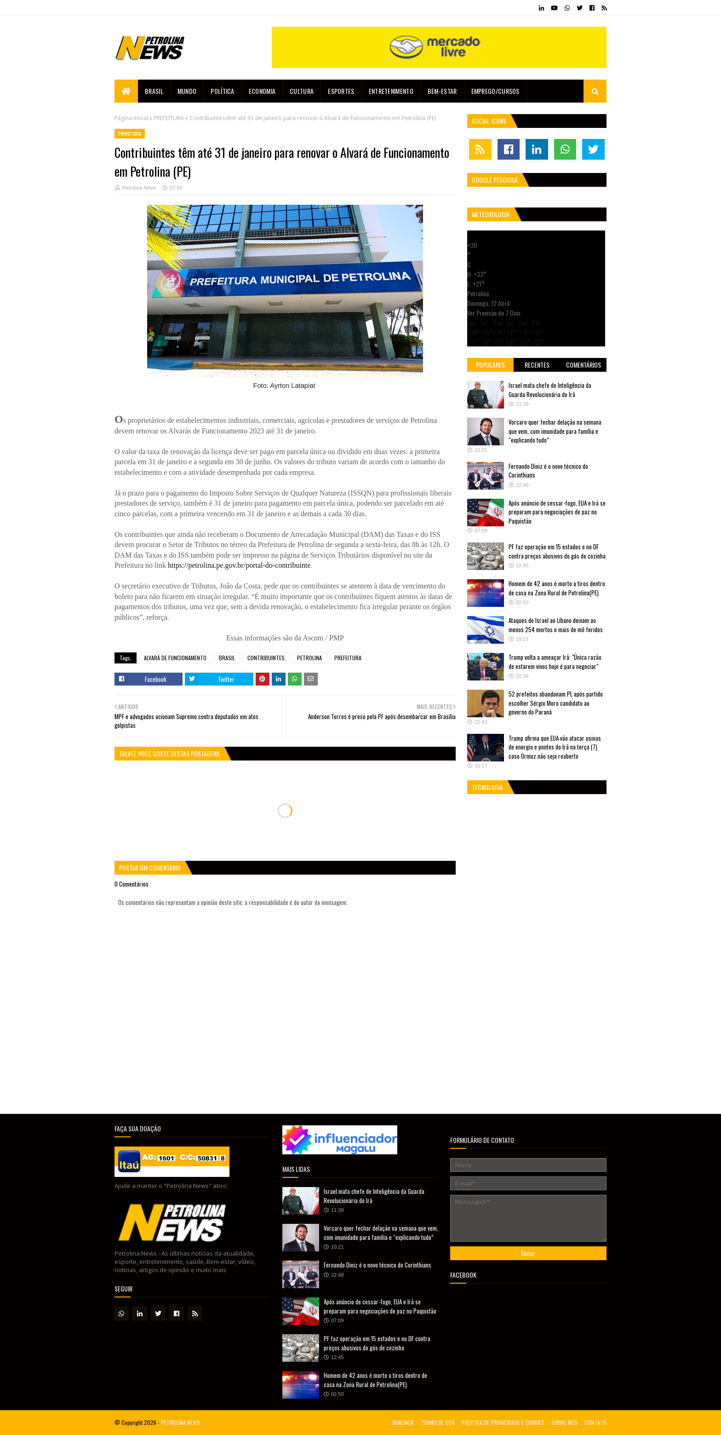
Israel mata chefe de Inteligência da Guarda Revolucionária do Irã (550, 389)
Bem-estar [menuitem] (442, 91)
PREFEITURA (169, 118)
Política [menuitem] (222, 91)
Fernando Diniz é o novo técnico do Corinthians (548, 470)
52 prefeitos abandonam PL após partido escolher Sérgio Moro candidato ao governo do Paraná (556, 702)
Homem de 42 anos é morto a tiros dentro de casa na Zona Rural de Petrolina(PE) (557, 588)
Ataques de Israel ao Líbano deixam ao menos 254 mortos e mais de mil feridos (556, 625)
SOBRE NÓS (564, 1422)
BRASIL (227, 658)
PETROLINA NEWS (180, 1422)
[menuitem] (126, 91)
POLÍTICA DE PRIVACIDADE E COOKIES (503, 1422)
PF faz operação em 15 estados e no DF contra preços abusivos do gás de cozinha (557, 551)
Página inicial (131, 118)
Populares (490, 364)
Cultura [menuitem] (302, 91)
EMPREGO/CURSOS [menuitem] (495, 91)
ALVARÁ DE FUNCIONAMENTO (175, 658)
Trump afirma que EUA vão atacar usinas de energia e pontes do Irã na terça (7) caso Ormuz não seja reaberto (555, 747)
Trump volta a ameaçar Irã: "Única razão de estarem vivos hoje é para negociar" (555, 661)
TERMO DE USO (438, 1422)
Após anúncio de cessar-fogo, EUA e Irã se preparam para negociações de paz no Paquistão (557, 511)
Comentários (583, 364)
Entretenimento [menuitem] (391, 91)
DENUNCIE (403, 1422)
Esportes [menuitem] (341, 91)
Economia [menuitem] (262, 91)
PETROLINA (309, 658)
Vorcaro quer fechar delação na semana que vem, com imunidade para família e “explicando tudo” (555, 430)
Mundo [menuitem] (187, 91)
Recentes (537, 364)
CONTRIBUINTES (266, 658)
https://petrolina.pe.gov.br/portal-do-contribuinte (239, 565)
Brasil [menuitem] (154, 91)
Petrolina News (139, 187)
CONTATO (595, 1422)
